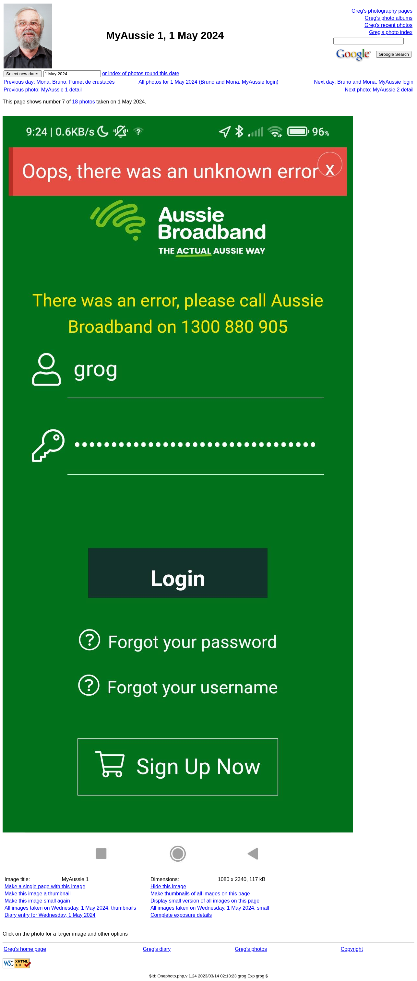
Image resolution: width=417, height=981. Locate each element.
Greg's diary (157, 949)
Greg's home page (25, 949)
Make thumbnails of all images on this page (200, 893)
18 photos (83, 101)
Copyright (352, 949)
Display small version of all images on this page (204, 900)
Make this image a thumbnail (38, 893)
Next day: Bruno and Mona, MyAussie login (363, 82)
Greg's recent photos (388, 25)
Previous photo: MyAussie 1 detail (43, 89)
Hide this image (168, 886)
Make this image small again (37, 900)
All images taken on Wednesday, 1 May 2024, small (209, 908)
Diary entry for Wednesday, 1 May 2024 (50, 915)
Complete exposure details (181, 915)
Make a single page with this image (45, 886)
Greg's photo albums (388, 18)
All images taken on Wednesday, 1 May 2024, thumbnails (70, 908)
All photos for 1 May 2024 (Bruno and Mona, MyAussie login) (208, 82)
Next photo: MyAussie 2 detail (379, 89)
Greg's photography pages (381, 11)
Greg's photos (251, 949)
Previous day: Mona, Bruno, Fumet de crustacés (59, 82)
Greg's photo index (390, 32)
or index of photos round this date (140, 73)
